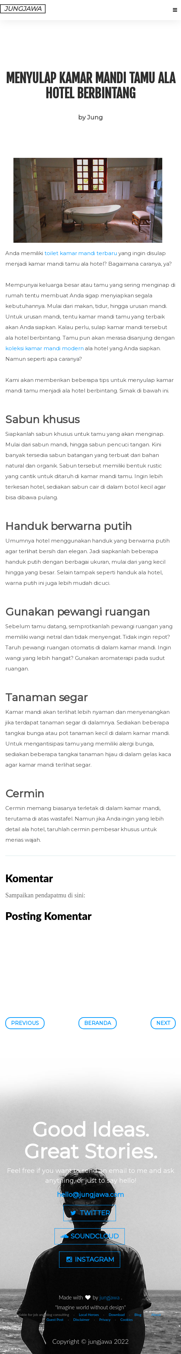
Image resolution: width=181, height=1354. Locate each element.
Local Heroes (89, 1314)
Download (116, 1314)
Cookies (126, 1319)
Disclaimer (81, 1319)
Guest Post (55, 1319)
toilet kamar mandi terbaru (81, 253)
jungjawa (110, 1297)
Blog (137, 1314)
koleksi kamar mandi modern (44, 348)
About (156, 1314)
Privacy (105, 1319)
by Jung (90, 117)
